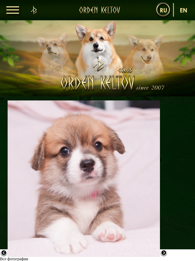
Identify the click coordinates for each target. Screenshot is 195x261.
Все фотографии (14, 259)
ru (163, 10)
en (183, 10)
